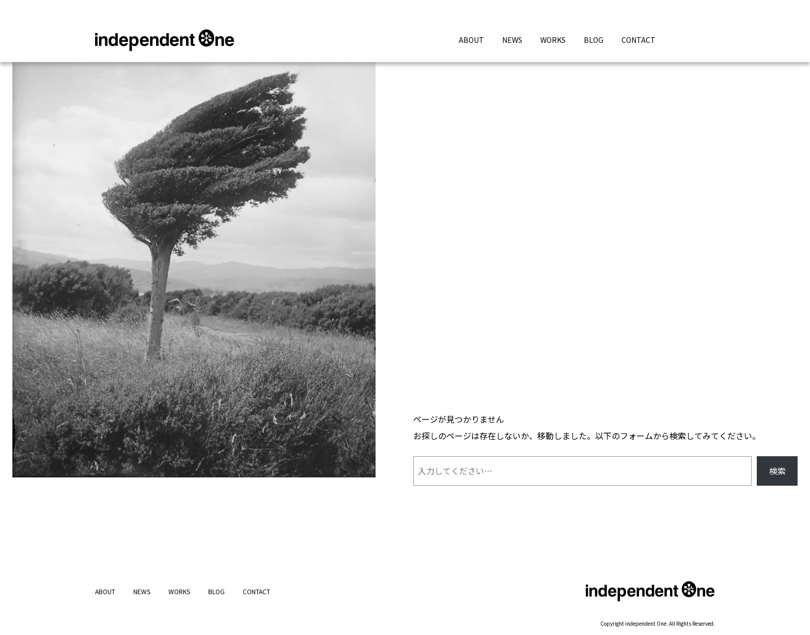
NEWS (512, 40)
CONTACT (638, 40)
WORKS (553, 40)
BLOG (593, 40)
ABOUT (471, 40)
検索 (777, 470)
